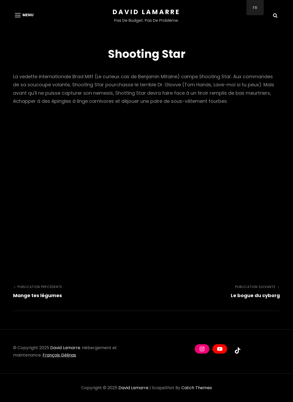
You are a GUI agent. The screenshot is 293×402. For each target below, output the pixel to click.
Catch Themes (196, 388)
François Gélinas (59, 355)
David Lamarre (146, 12)
